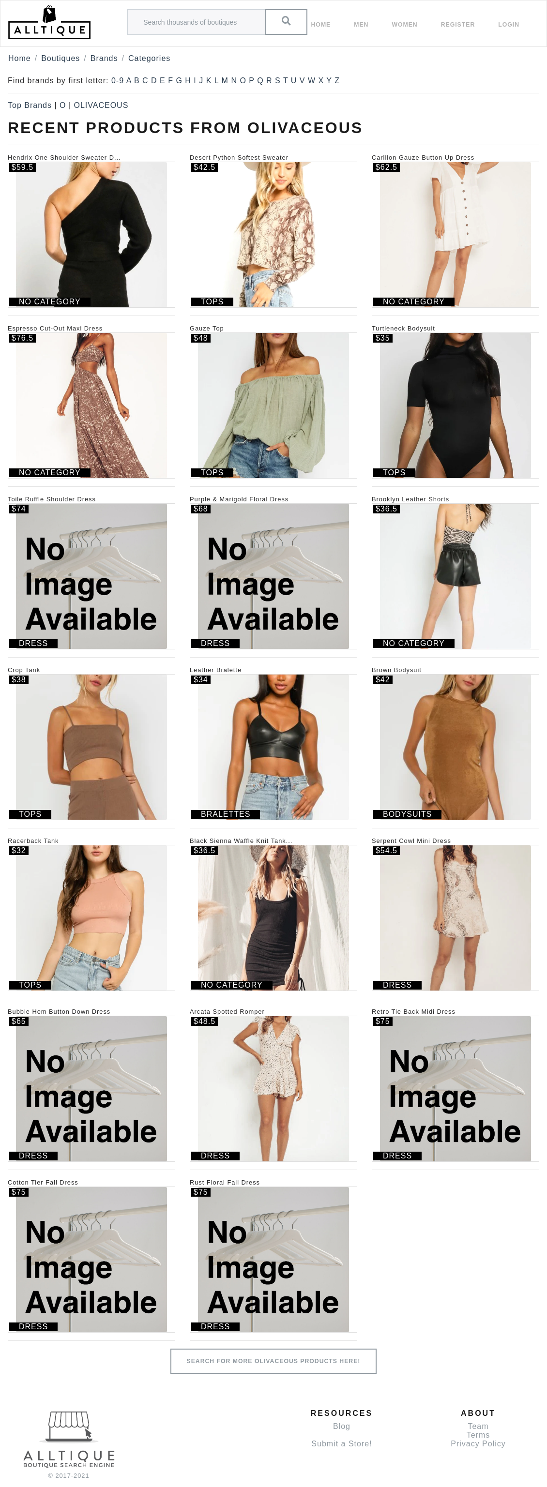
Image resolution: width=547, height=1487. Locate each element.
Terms (478, 1435)
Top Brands (30, 105)
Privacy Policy (478, 1444)
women (404, 24)
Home (321, 24)
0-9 (117, 80)
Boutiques (60, 58)
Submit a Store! (341, 1444)
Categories (149, 58)
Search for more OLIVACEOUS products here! (274, 1361)
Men (361, 24)
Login (508, 24)
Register (458, 24)
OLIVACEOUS (101, 105)
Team (478, 1426)
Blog (341, 1426)
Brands (104, 58)
